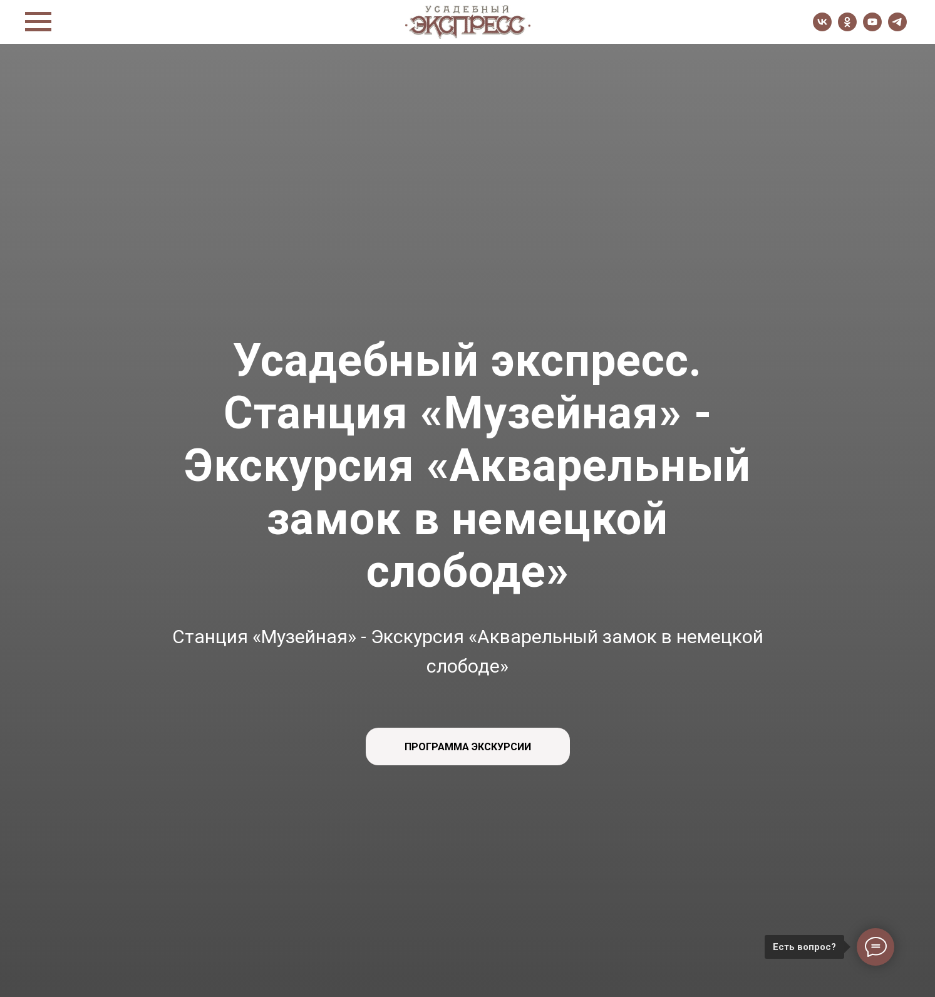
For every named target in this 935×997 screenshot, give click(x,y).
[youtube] (872, 28)
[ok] (847, 28)
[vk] (822, 28)
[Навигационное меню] (38, 22)
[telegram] (897, 28)
